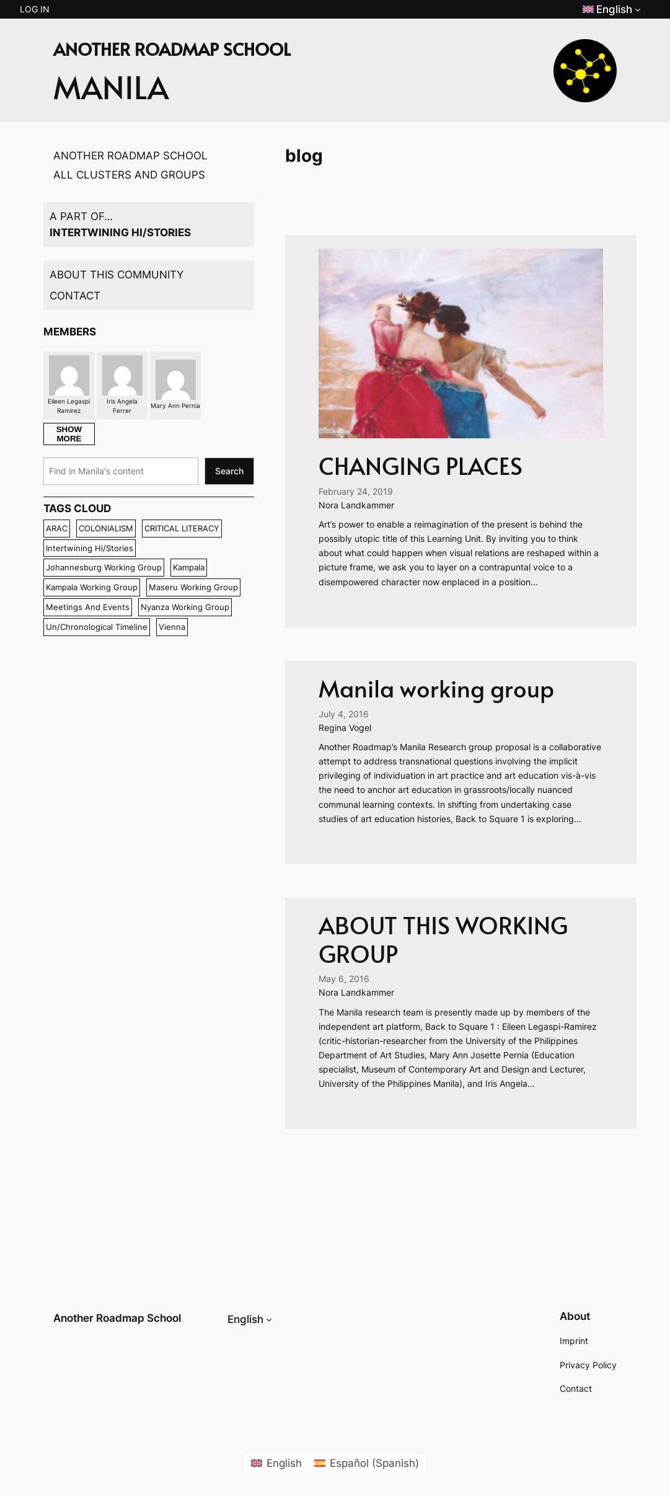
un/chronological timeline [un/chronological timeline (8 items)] (97, 627)
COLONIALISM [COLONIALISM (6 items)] (106, 528)
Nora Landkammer (356, 505)
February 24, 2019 (356, 491)
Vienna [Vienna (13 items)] (172, 627)
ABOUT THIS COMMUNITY (116, 274)
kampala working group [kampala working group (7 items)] (92, 587)
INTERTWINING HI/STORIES (120, 232)
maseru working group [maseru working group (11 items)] (193, 587)
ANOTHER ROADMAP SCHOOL (130, 155)
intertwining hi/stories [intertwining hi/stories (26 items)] (89, 548)
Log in (35, 9)
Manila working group (436, 688)
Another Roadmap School (117, 1318)
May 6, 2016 (344, 978)
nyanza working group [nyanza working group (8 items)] (185, 607)
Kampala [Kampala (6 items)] (189, 567)
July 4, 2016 (344, 714)
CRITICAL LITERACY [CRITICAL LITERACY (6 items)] (181, 528)
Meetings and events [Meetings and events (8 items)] (88, 607)
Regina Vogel (345, 727)
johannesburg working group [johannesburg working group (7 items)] (104, 567)
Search (229, 471)
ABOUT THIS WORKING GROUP (443, 939)
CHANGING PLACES (420, 465)
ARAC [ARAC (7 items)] (57, 528)
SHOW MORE (69, 434)
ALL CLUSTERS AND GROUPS (129, 175)
